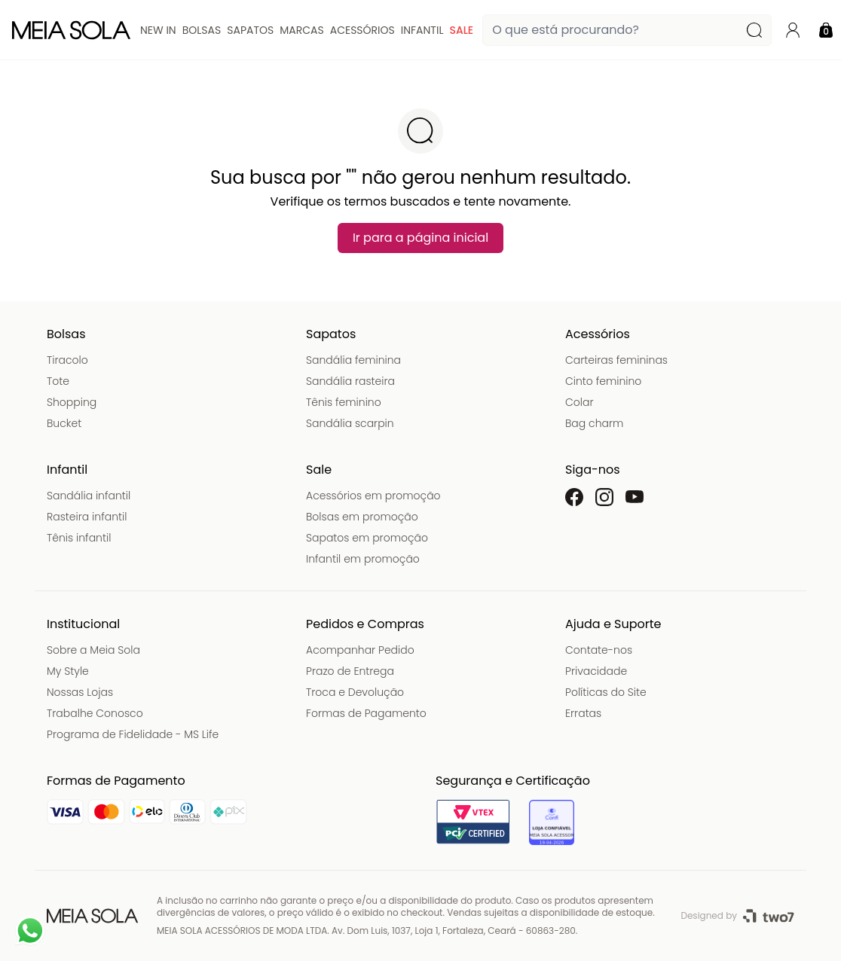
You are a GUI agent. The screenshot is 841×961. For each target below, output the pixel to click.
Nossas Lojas (80, 692)
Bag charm (594, 423)
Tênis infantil (79, 537)
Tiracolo (67, 360)
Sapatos (250, 30)
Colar (579, 402)
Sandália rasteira (350, 381)
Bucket (64, 423)
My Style (68, 671)
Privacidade (596, 671)
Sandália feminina (353, 360)
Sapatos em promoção (367, 537)
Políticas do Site (606, 692)
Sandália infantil (88, 495)
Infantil (422, 30)
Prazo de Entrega (350, 671)
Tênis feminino (343, 402)
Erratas (583, 713)
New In (158, 30)
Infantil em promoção (363, 558)
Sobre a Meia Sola (93, 649)
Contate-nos (598, 649)
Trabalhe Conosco (95, 713)
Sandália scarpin (350, 423)
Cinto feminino (603, 381)
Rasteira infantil (87, 516)
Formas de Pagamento (366, 713)
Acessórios (362, 30)
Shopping (71, 402)
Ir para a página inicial (420, 237)
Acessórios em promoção (373, 495)
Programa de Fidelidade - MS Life (133, 734)
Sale (461, 30)
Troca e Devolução (355, 692)
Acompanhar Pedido (360, 649)
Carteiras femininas (616, 360)
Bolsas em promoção (362, 516)
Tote (58, 381)
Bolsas (202, 30)
